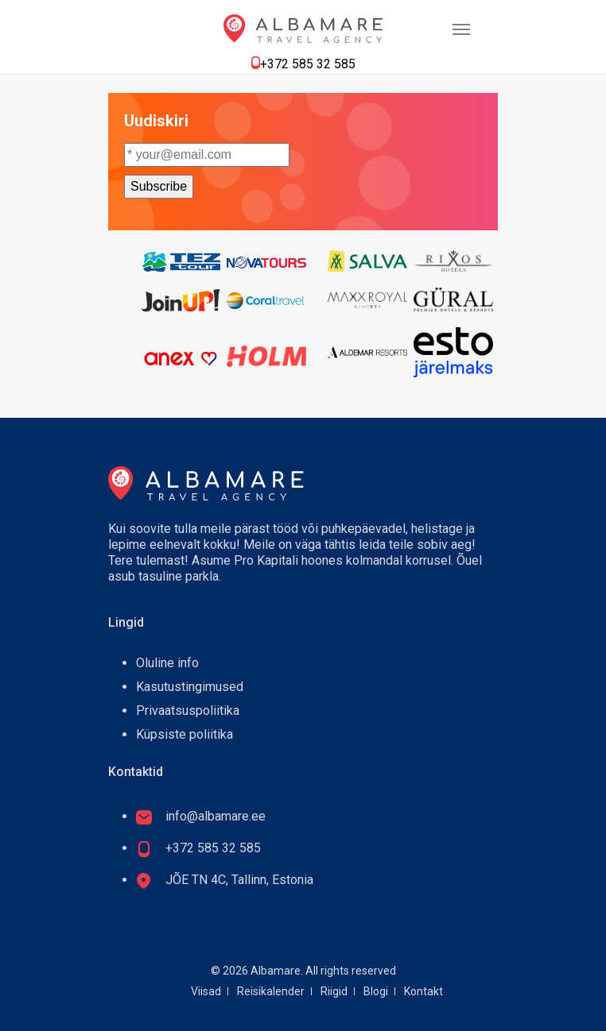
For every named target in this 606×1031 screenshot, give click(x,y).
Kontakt (423, 991)
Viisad (206, 991)
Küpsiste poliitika (184, 734)
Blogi (375, 991)
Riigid (334, 991)
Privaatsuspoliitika (187, 710)
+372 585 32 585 (307, 63)
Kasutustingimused (189, 686)
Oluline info (167, 662)
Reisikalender (271, 991)
